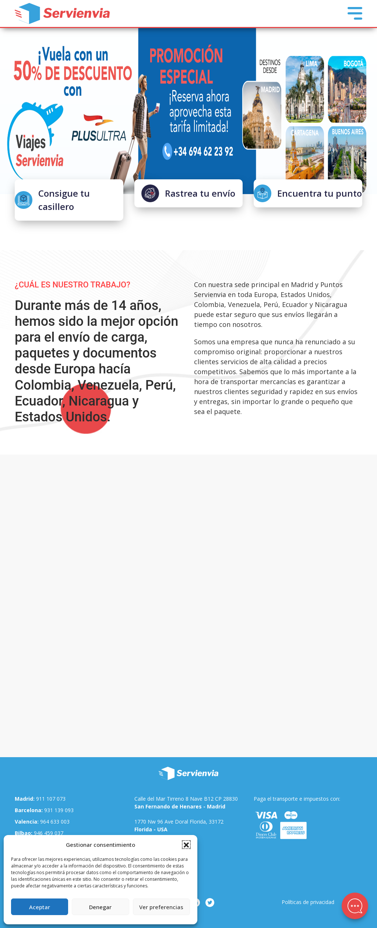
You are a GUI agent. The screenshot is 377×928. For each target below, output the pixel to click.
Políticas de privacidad (308, 901)
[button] (186, 844)
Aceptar (39, 907)
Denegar (100, 907)
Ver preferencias (161, 907)
